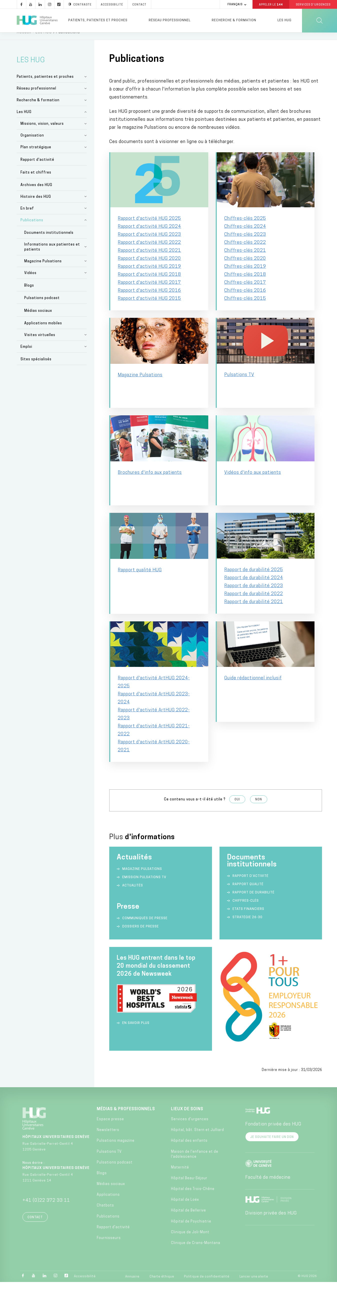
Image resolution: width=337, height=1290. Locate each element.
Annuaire (132, 1284)
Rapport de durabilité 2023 (253, 593)
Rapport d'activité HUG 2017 (149, 290)
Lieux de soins (187, 1117)
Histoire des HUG (35, 205)
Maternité (180, 1175)
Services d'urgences (189, 1127)
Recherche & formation (234, 20)
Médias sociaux (38, 319)
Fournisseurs (109, 1246)
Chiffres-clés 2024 (245, 234)
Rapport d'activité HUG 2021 (149, 258)
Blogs (29, 293)
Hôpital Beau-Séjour (189, 1186)
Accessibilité (85, 1284)
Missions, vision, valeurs (42, 132)
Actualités (132, 893)
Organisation (32, 143)
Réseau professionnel (169, 20)
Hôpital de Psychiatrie (191, 1229)
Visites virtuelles (39, 343)
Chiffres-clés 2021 (245, 258)
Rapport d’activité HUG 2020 (149, 266)
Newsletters (108, 1138)
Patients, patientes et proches (98, 20)
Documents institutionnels (49, 241)
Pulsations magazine (115, 1148)
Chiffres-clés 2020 (245, 266)
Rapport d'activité (37, 168)
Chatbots (105, 1213)
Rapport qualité (248, 892)
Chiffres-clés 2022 (245, 250)
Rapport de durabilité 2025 (253, 577)
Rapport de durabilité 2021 (253, 609)
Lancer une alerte (254, 1284)
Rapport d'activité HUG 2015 (149, 306)
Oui (237, 807)
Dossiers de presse (140, 934)
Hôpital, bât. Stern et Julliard (197, 1138)
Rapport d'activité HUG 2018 (149, 282)
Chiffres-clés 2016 (245, 298)
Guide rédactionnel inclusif (253, 686)
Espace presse (110, 1127)
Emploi (26, 355)
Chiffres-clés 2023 (245, 242)
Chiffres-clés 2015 (245, 306)
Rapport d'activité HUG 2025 (149, 226)
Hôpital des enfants (189, 1148)
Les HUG (285, 20)
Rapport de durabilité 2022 (253, 601)
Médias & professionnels (126, 1117)
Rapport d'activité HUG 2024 (149, 234)
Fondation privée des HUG (273, 1132)
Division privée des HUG (271, 1221)
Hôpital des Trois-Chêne (192, 1197)
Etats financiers (248, 916)
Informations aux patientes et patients (52, 255)
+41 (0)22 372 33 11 (46, 1208)
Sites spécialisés (36, 367)
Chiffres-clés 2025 (245, 226)
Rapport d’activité (250, 883)
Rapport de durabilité (253, 900)
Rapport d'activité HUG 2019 (149, 274)
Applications (108, 1202)
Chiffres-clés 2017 (245, 290)
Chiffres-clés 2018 (245, 282)
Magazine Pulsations (43, 269)
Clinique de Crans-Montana (195, 1251)
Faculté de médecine (267, 1185)
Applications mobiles (43, 331)
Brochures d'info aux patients (150, 480)
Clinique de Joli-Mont (190, 1240)
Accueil (24, 40)
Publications (31, 228)
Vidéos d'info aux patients (252, 480)
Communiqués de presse (145, 926)
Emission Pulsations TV (144, 885)
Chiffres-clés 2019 (245, 274)
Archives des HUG (36, 193)
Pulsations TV (239, 382)
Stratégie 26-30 (247, 925)
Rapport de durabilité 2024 (253, 585)
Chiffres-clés (245, 908)
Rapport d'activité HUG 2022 (149, 250)
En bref (27, 216)
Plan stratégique (35, 155)
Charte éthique (162, 1284)
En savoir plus (136, 1030)
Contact (35, 1225)
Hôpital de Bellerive (188, 1218)
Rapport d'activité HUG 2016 (149, 298)
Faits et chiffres (35, 180)
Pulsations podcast (42, 306)
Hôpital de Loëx (185, 1207)
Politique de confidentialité (207, 1284)
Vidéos (30, 281)
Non (258, 807)
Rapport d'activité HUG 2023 (149, 242)
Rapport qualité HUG (140, 578)
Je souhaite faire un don (272, 1144)
